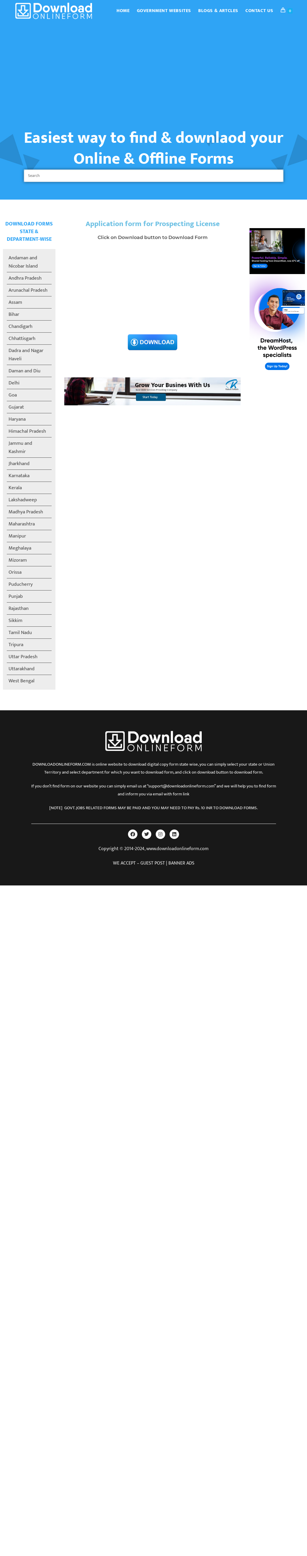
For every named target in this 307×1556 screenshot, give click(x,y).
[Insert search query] (153, 176)
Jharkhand (19, 463)
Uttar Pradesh (23, 657)
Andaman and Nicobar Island (23, 262)
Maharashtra (22, 524)
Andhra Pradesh (25, 278)
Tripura (16, 645)
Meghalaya (20, 548)
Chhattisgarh (22, 338)
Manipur (17, 536)
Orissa (15, 572)
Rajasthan (19, 608)
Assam (15, 302)
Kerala (15, 488)
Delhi (14, 383)
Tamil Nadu (20, 632)
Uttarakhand (22, 669)
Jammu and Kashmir (20, 447)
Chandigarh (20, 326)
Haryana (17, 419)
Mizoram (18, 560)
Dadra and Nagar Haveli (26, 354)
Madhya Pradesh (26, 512)
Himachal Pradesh (27, 431)
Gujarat (16, 407)
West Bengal (22, 681)
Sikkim (15, 620)
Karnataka (19, 476)
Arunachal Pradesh (28, 290)
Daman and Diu (24, 371)
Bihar (14, 314)
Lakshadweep (23, 500)
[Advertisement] (153, 66)
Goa (13, 395)
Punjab (16, 596)
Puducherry (21, 584)
